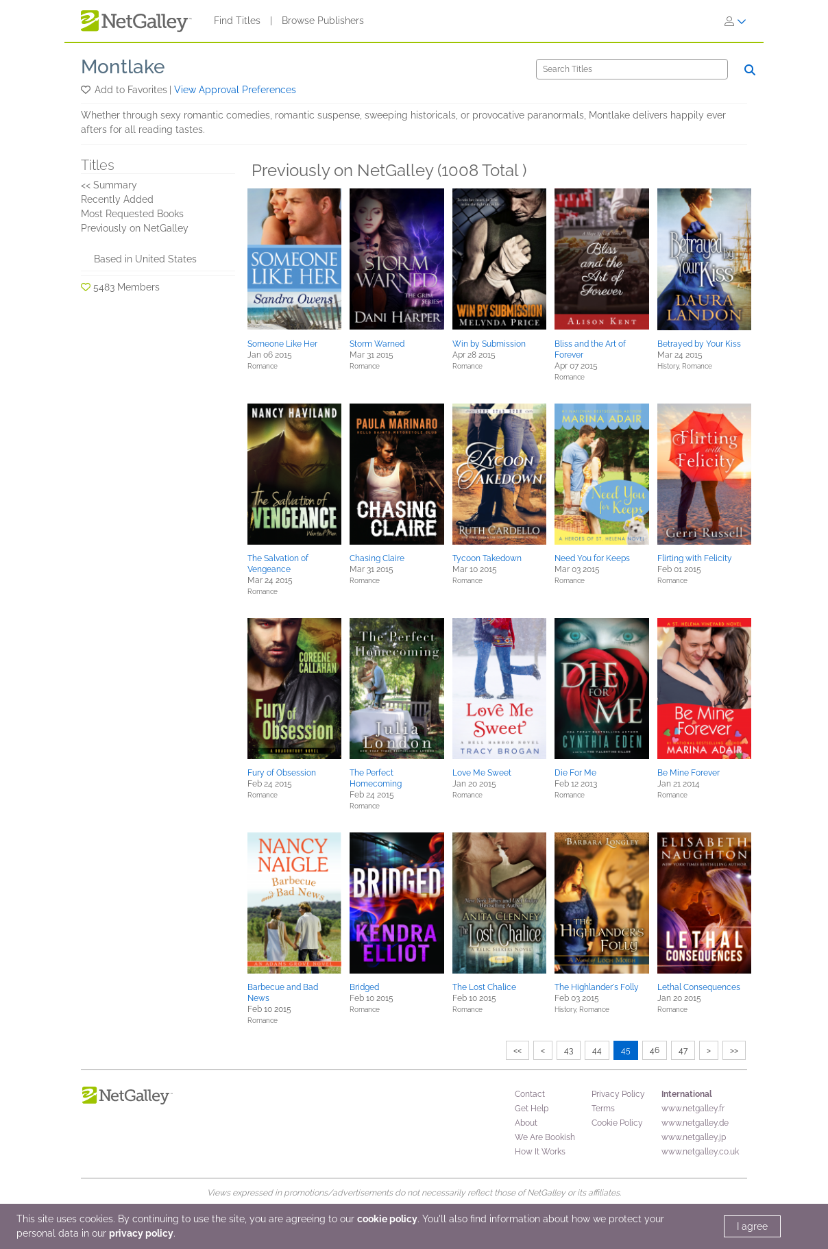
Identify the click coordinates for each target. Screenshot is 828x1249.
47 (683, 1050)
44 (597, 1050)
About (526, 1123)
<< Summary (109, 185)
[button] (87, 90)
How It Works (540, 1152)
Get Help (531, 1108)
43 (568, 1050)
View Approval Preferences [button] (235, 89)
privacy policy (141, 1233)
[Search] (632, 69)
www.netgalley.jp (693, 1137)
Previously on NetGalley (134, 228)
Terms (603, 1108)
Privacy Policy (618, 1094)
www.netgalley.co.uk (700, 1152)
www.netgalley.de (695, 1123)
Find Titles (237, 20)
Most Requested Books (132, 213)
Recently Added (117, 199)
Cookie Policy (617, 1123)
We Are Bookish (545, 1137)
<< (517, 1050)
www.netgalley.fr (692, 1108)
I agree (752, 1226)
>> (734, 1050)
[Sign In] (735, 21)
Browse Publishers (323, 20)
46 (654, 1050)
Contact (530, 1094)
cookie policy (387, 1218)
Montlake (123, 66)
